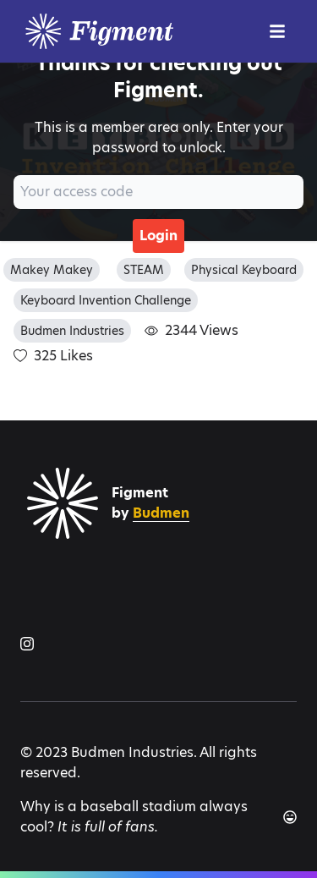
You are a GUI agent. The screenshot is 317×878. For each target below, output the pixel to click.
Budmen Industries (72, 330)
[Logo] (139, 31)
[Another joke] (290, 817)
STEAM (143, 269)
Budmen (161, 513)
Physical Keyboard (244, 269)
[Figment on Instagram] (27, 643)
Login (158, 235)
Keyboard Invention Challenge (105, 300)
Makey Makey (51, 269)
